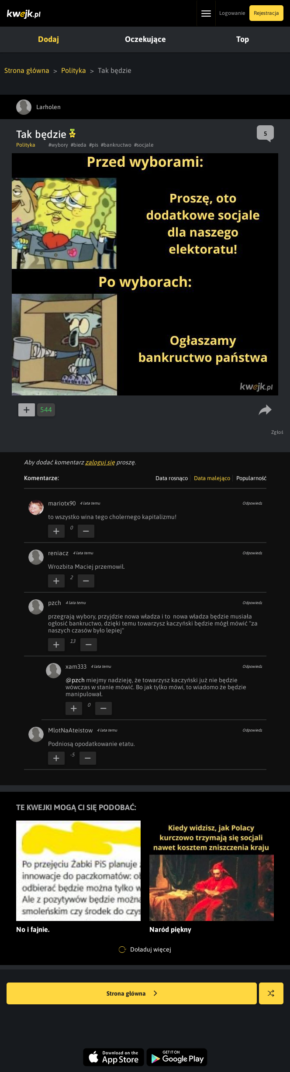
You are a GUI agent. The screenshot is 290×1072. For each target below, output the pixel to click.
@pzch (75, 680)
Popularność (251, 478)
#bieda (78, 145)
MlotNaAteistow (70, 730)
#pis (93, 145)
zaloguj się (100, 462)
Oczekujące (145, 39)
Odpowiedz (252, 503)
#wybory (58, 145)
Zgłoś (277, 432)
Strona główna (26, 70)
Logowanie (232, 13)
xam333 (76, 666)
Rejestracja (266, 13)
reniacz (58, 553)
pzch (54, 602)
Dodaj (48, 39)
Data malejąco (212, 478)
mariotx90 (62, 503)
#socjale (143, 145)
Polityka (73, 70)
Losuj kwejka (274, 997)
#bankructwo (116, 145)
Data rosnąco (171, 478)
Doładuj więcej (145, 949)
